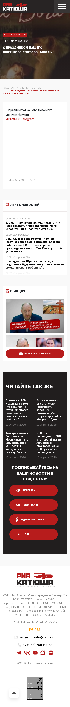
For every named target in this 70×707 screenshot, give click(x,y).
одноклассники (30, 519)
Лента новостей (22, 205)
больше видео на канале (35, 353)
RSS (37, 629)
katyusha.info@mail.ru (36, 637)
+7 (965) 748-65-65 (37, 645)
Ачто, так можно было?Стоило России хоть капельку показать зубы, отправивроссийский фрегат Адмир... (48, 410)
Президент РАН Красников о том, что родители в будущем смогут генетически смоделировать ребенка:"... (17, 410)
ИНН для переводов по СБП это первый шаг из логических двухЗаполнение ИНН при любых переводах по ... (48, 443)
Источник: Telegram (20, 119)
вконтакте (27, 505)
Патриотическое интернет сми (35, 587)
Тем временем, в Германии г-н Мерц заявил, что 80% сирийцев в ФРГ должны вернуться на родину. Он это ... (17, 443)
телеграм (26, 490)
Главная (9, 87)
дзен (23, 534)
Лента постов (30, 87)
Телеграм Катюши (15, 35)
